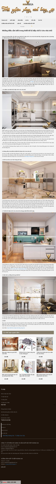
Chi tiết (6, 356)
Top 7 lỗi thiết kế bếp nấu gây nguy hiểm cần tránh (26, 375)
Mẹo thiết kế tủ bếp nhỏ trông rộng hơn (16, 327)
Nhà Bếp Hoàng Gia (29, 156)
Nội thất (3, 404)
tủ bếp (32, 81)
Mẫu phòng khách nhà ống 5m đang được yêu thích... (44, 375)
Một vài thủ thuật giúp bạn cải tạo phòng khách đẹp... (9, 375)
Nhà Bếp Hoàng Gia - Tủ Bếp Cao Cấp (14, 435)
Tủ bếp (3, 389)
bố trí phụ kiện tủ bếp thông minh (18, 268)
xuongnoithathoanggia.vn (10, 464)
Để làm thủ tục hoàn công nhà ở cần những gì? (27, 353)
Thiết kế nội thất (5, 420)
